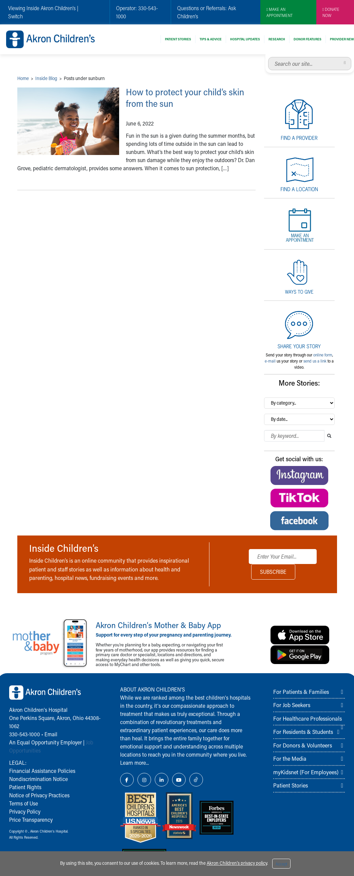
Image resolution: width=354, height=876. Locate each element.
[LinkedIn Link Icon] (161, 779)
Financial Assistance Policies (42, 770)
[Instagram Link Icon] (144, 779)
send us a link (315, 361)
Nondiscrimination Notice (38, 778)
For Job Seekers (291, 704)
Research (276, 39)
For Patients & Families (301, 691)
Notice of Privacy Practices (39, 795)
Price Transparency (31, 819)
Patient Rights (25, 787)
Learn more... (134, 762)
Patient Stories (178, 39)
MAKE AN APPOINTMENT (279, 12)
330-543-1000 (24, 734)
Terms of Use (23, 803)
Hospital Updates (245, 39)
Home (23, 78)
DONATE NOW (330, 12)
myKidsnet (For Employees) (305, 772)
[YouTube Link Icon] (179, 779)
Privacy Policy (24, 811)
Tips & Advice (211, 39)
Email (50, 734)
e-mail (270, 361)
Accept (281, 864)
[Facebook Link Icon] (127, 779)
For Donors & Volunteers (302, 745)
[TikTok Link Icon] (196, 779)
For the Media (289, 758)
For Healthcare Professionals (307, 718)
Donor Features (307, 39)
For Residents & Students (303, 731)
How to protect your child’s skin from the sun (191, 97)
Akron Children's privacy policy (237, 863)
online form (322, 354)
